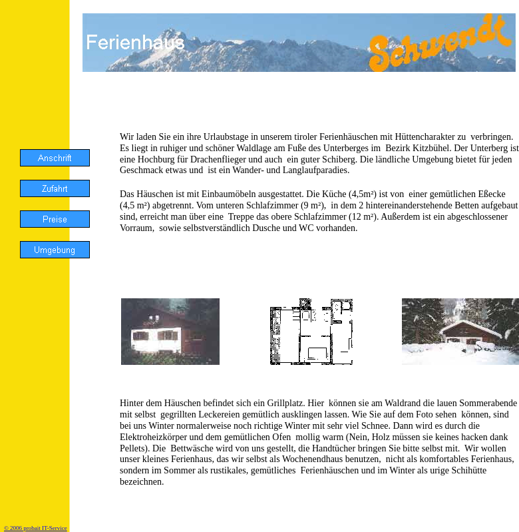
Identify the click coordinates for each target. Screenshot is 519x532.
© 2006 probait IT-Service (35, 528)
